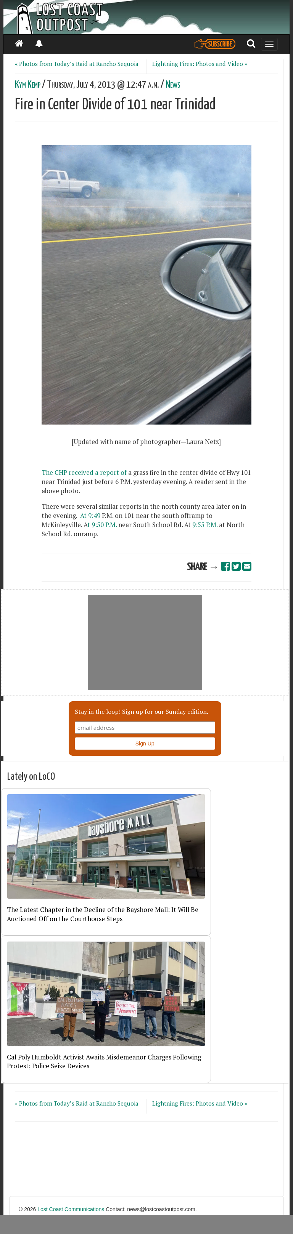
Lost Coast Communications (70, 1209)
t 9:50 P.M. (102, 525)
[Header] (146, 17)
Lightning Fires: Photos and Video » (199, 63)
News (173, 85)
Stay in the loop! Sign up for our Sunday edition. (141, 711)
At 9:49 (89, 515)
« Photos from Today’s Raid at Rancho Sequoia (76, 63)
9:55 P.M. (204, 525)
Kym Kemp (27, 85)
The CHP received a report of (84, 472)
